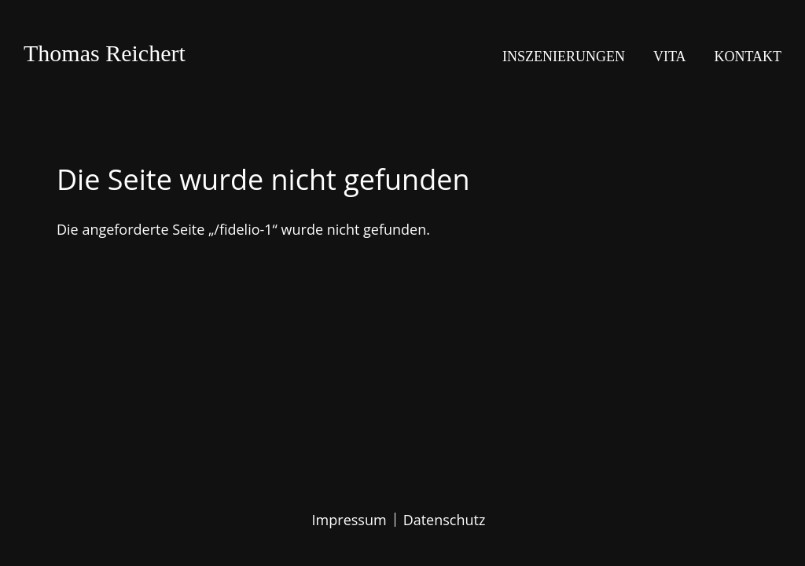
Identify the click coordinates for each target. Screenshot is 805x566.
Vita (669, 56)
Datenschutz (444, 520)
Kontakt (747, 56)
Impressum (349, 520)
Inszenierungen (563, 56)
